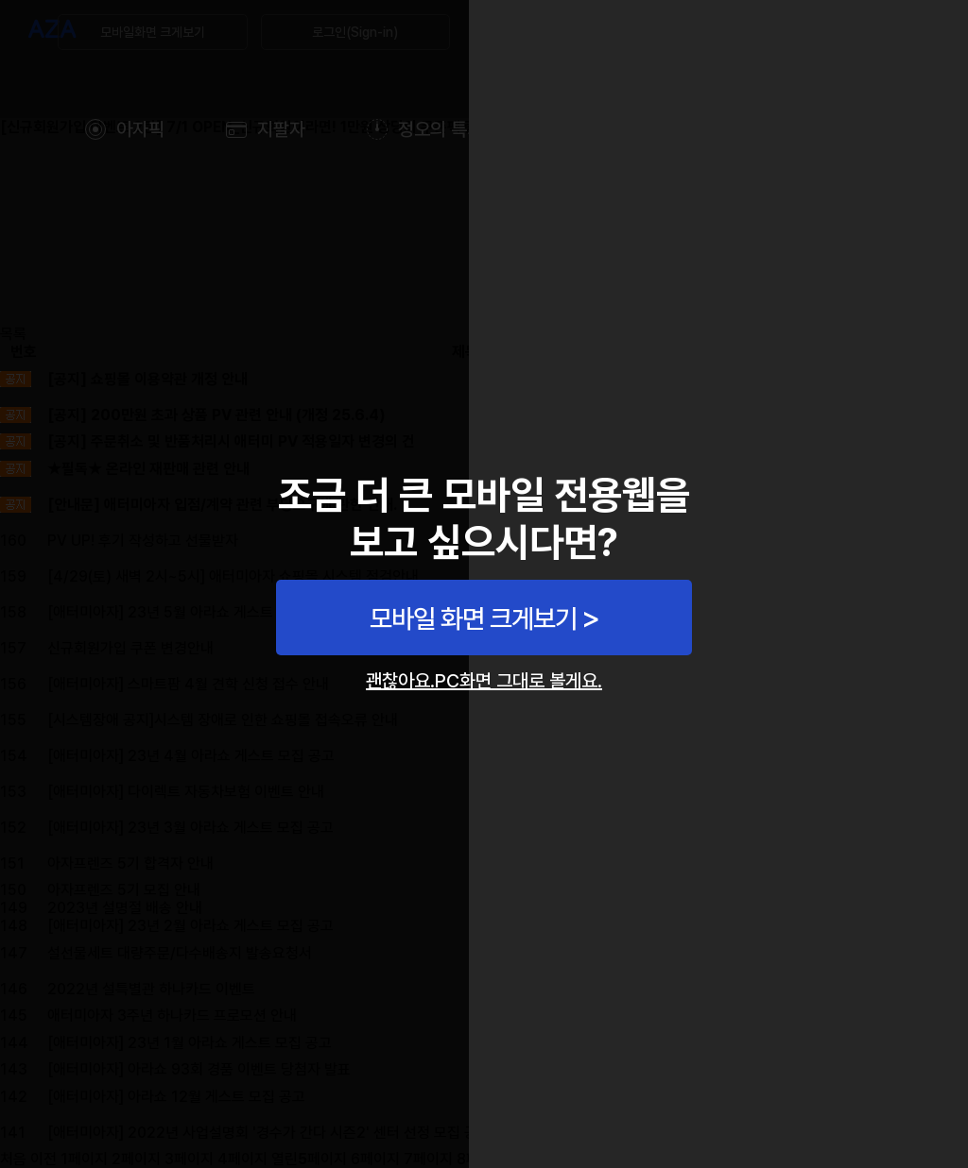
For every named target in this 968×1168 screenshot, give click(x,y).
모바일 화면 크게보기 (473, 618)
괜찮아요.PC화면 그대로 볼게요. (484, 680)
